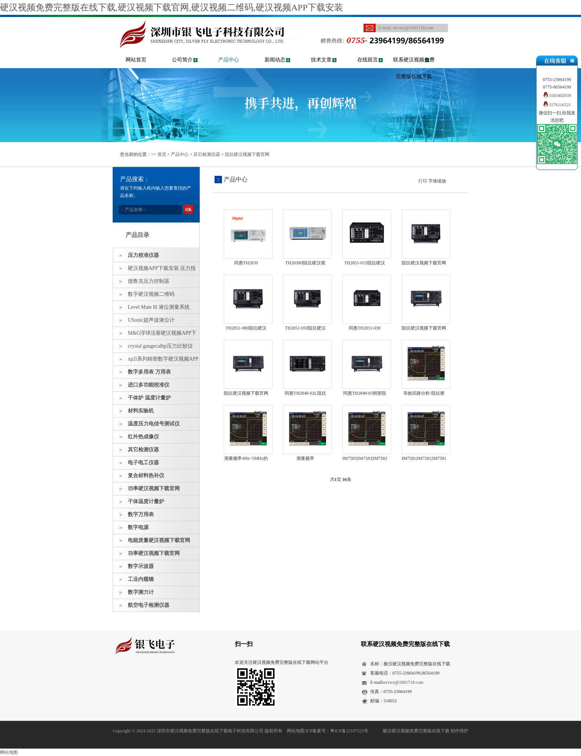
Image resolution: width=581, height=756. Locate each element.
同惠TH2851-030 (365, 328)
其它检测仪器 (206, 154)
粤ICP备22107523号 (349, 730)
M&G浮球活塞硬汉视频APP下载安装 (154, 335)
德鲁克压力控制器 (148, 281)
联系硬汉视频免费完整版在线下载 (414, 68)
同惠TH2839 (246, 262)
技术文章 (321, 60)
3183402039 (557, 95)
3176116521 (557, 104)
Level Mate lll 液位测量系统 (159, 307)
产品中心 (228, 60)
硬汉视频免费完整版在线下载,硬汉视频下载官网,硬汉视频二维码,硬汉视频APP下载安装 (171, 7)
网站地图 (296, 730)
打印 (422, 181)
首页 (161, 154)
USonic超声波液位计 (151, 320)
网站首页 (136, 60)
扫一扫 (244, 644)
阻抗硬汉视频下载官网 (247, 154)
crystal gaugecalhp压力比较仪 (160, 346)
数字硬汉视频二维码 (151, 294)
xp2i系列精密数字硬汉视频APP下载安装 (156, 361)
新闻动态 (275, 60)
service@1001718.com (413, 27)
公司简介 (182, 60)
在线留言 (367, 60)
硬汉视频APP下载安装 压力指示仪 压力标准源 (154, 270)
